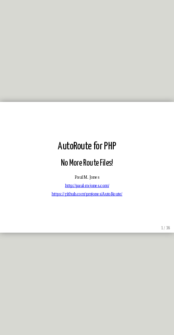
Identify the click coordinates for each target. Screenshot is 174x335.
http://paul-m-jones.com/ (87, 185)
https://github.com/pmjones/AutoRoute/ (87, 194)
